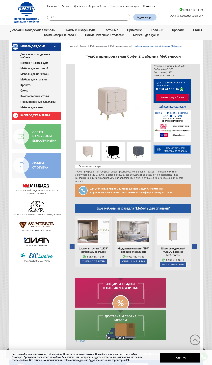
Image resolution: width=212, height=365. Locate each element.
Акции (65, 6)
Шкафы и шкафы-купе (80, 30)
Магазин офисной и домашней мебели (27, 20)
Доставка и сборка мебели (90, 6)
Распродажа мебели (35, 115)
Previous (77, 102)
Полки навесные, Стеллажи (104, 35)
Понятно (180, 357)
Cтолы (197, 30)
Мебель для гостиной (34, 68)
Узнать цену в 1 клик (172, 97)
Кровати (178, 30)
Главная (52, 6)
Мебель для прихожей (34, 74)
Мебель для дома (33, 46)
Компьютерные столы (60, 35)
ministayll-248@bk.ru (145, 346)
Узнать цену (93, 270)
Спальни (157, 30)
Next (149, 102)
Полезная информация (125, 6)
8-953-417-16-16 (193, 9)
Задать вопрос (145, 17)
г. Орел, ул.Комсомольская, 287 (185, 15)
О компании (22, 322)
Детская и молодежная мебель (32, 30)
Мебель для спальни (33, 79)
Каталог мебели (53, 322)
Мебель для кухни (146, 35)
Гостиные (111, 30)
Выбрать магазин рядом (172, 106)
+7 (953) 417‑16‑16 (162, 192)
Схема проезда (83, 339)
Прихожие (134, 30)
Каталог (83, 46)
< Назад (80, 309)
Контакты (149, 6)
